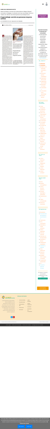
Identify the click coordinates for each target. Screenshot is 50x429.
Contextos (42, 65)
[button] (43, 4)
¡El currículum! (43, 120)
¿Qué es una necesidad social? (43, 144)
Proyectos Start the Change (42, 266)
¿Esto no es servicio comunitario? (43, 117)
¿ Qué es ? (42, 60)
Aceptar (29, 426)
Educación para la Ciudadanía (43, 75)
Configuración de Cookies (37, 325)
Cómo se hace (42, 155)
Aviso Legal (8, 325)
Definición (42, 63)
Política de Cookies (26, 325)
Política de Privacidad (16, 325)
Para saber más (42, 178)
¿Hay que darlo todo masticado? (42, 130)
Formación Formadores (42, 288)
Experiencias (43, 209)
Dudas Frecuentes (41, 103)
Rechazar (21, 426)
